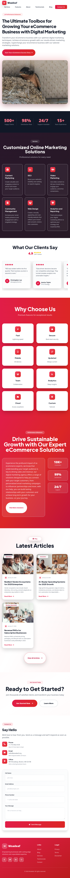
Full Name (8, 773)
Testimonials (39, 7)
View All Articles (35, 658)
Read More (9, 596)
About (28, 7)
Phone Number (9, 795)
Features (18, 7)
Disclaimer (58, 856)
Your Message (9, 806)
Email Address (9, 784)
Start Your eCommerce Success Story (18, 53)
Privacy (57, 849)
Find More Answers (16, 508)
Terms (57, 852)
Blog (50, 7)
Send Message (35, 824)
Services (7, 7)
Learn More (48, 703)
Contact (39, 862)
